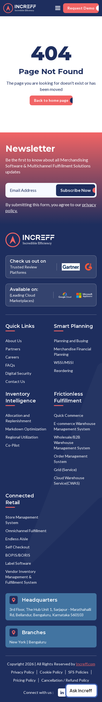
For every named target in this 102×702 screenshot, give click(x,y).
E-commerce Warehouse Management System (74, 426)
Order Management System (71, 459)
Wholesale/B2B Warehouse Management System (72, 442)
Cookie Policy (51, 672)
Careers (12, 357)
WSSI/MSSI (64, 362)
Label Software (18, 563)
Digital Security (18, 373)
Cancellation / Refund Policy (65, 680)
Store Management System (21, 520)
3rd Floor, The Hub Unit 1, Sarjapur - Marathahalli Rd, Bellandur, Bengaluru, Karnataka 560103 (50, 612)
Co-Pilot (12, 445)
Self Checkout (17, 547)
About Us (13, 340)
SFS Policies (78, 672)
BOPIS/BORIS (17, 555)
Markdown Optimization (25, 429)
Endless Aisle (16, 538)
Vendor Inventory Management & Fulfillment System (21, 577)
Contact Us (15, 381)
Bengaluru (37, 642)
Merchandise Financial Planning (72, 352)
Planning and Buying (71, 340)
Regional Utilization (21, 437)
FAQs (10, 365)
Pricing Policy (24, 680)
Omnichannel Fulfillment (26, 530)
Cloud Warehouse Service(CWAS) (69, 480)
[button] (58, 8)
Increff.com (85, 664)
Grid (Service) (65, 469)
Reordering (63, 370)
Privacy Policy (22, 672)
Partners (12, 349)
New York (18, 642)
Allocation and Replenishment (18, 418)
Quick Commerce (68, 415)
